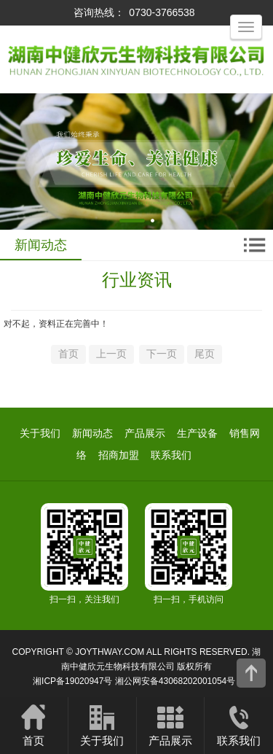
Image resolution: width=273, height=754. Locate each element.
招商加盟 (118, 455)
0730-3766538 (161, 12)
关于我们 (40, 433)
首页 (34, 725)
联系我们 (171, 455)
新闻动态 (92, 433)
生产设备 (197, 433)
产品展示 (144, 433)
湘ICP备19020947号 (72, 681)
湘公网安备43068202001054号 (175, 681)
